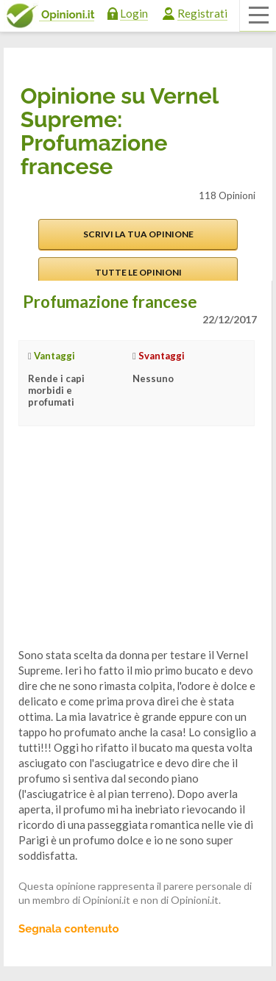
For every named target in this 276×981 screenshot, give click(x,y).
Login (134, 13)
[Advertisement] (128, 548)
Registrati (202, 13)
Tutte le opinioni (138, 272)
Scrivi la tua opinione (138, 234)
